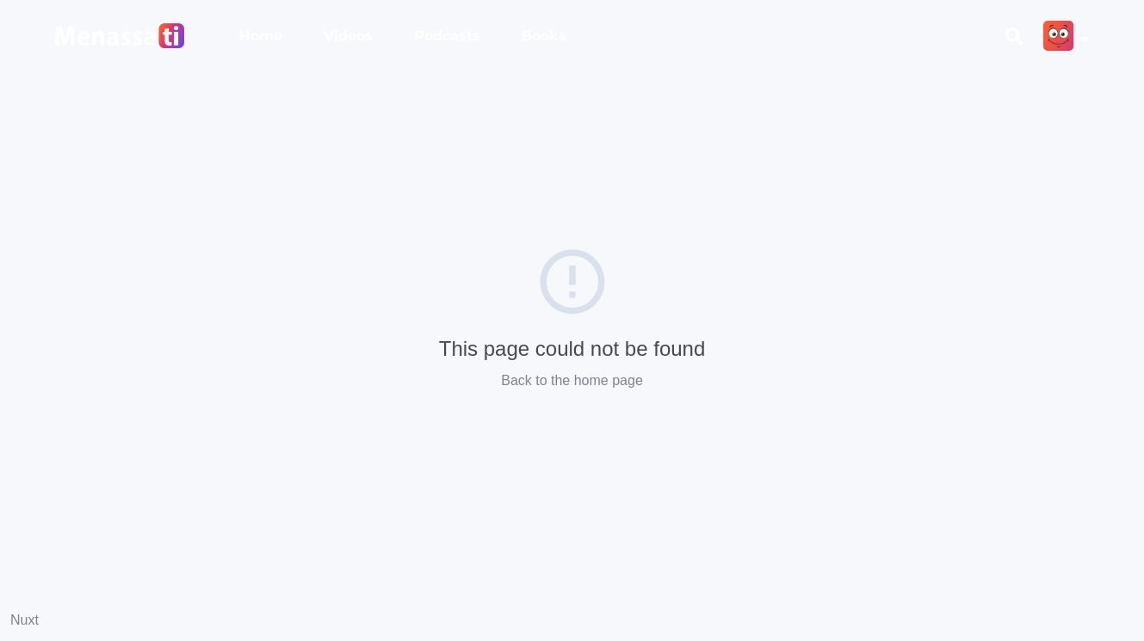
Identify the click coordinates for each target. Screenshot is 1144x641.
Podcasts (447, 36)
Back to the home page (572, 380)
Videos (348, 36)
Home (260, 36)
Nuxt (24, 620)
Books (544, 36)
